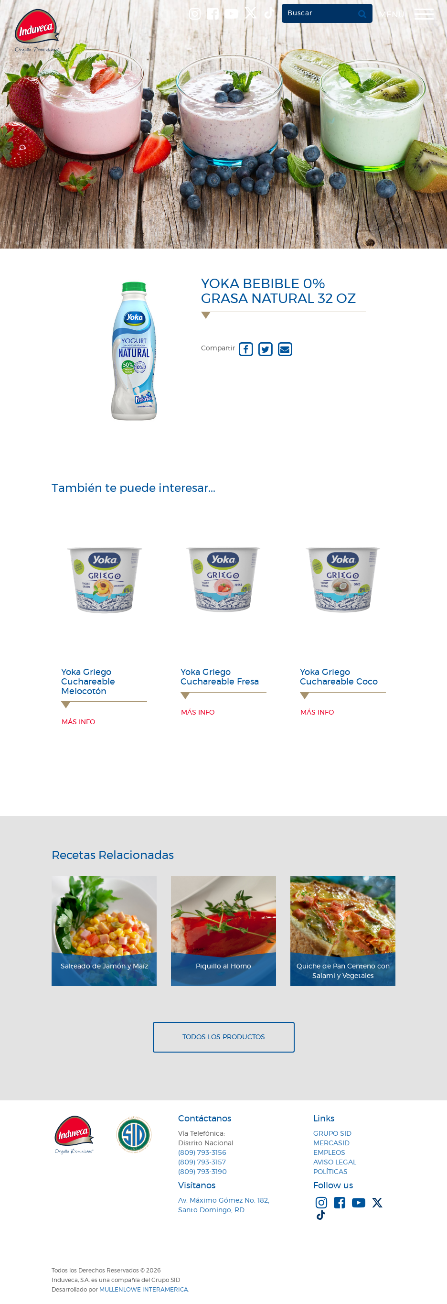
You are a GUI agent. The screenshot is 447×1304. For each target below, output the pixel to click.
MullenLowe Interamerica (143, 1290)
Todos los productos (223, 1037)
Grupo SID (332, 1133)
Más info (78, 722)
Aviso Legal (334, 1162)
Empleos (329, 1153)
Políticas (330, 1172)
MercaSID (331, 1143)
